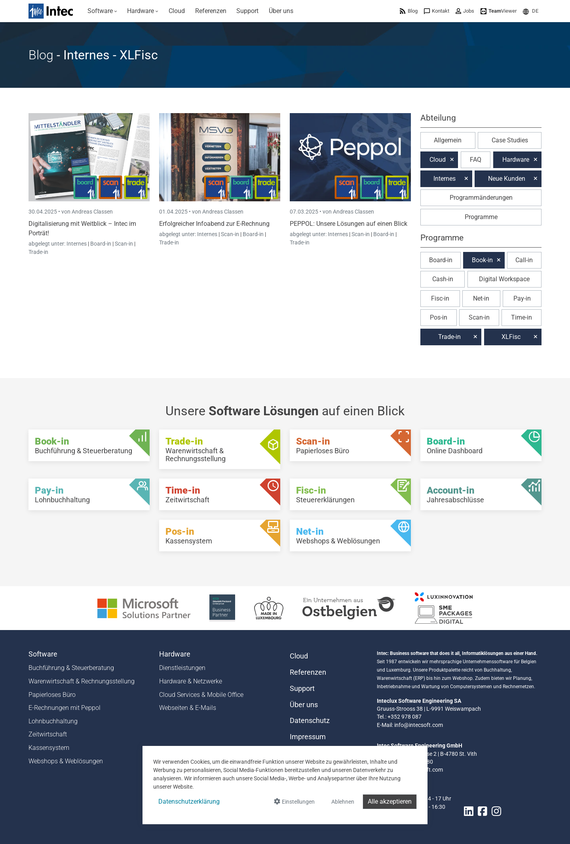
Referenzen (308, 672)
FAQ (475, 159)
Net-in (481, 298)
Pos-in (438, 317)
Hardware (515, 159)
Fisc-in (440, 298)
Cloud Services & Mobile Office (201, 694)
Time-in (521, 317)
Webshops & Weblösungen (65, 761)
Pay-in (522, 298)
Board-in (100, 243)
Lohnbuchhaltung (53, 721)
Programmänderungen (481, 197)
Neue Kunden (506, 178)
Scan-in (124, 243)
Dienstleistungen (182, 668)
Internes (77, 243)
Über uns (304, 705)
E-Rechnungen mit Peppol (64, 708)
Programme (481, 217)
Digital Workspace (504, 279)
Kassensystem (48, 747)
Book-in (482, 260)
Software (42, 654)
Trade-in (38, 252)
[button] (531, 11)
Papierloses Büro (52, 694)
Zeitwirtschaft (47, 734)
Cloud (437, 159)
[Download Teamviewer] (498, 11)
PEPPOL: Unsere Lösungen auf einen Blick (348, 223)
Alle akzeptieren (390, 801)
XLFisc (511, 337)
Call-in (524, 260)
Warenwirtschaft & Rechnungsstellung (81, 681)
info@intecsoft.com (418, 725)
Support (302, 689)
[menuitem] (102, 11)
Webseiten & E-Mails (187, 708)
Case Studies (510, 140)
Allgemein (448, 140)
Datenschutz (310, 721)
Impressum (308, 737)
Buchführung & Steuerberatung (71, 668)
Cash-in (442, 279)
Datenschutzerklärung (189, 801)
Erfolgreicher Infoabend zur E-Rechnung (214, 223)
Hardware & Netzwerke (190, 681)
